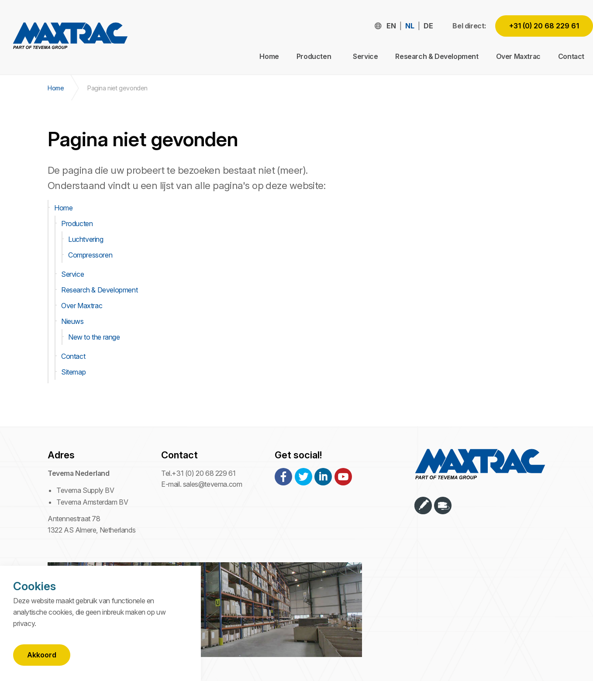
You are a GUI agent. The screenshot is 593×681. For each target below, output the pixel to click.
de (428, 25)
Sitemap (73, 372)
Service (365, 56)
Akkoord (41, 654)
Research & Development (436, 56)
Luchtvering (85, 239)
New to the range (94, 337)
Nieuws (72, 321)
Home (269, 56)
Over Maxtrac (518, 56)
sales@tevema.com (212, 484)
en (391, 25)
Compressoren (90, 255)
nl (409, 25)
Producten (77, 223)
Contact (571, 56)
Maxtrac (70, 37)
